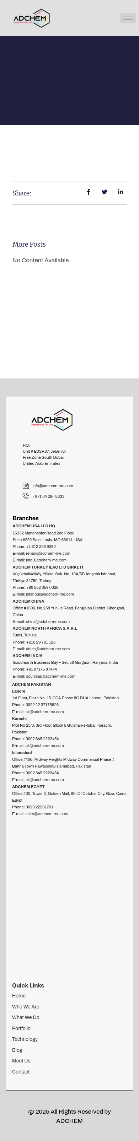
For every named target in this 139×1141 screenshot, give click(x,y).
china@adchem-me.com (48, 621)
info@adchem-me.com (46, 560)
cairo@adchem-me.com (47, 814)
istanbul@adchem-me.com (50, 594)
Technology (25, 1039)
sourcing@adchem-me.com (50, 676)
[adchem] (69, 900)
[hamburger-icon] (128, 18)
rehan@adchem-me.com (48, 553)
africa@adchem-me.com (48, 649)
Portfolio (21, 1028)
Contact (21, 1072)
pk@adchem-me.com (45, 712)
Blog (17, 1050)
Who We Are (25, 1007)
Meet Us (21, 1061)
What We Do (25, 1017)
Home (19, 996)
